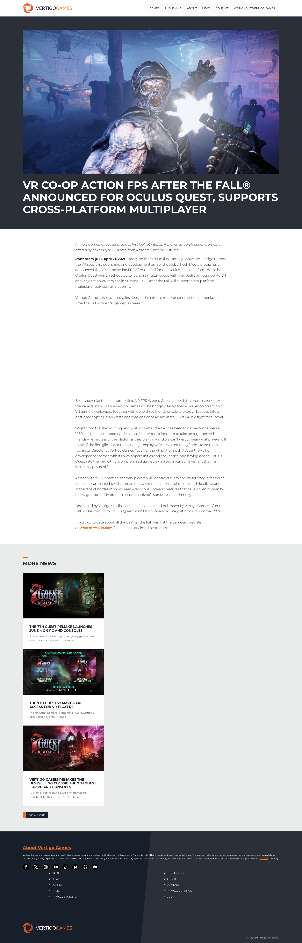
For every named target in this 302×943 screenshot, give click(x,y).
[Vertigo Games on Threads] (85, 867)
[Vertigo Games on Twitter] (36, 867)
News (206, 8)
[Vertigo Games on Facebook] (26, 867)
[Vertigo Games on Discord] (95, 867)
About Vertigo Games (47, 847)
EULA (169, 896)
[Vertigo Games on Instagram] (46, 867)
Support (57, 884)
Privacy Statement (64, 896)
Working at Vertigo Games (254, 8)
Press (54, 890)
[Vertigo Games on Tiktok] (65, 867)
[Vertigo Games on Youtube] (55, 867)
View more (37, 815)
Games (154, 8)
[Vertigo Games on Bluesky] (75, 867)
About (192, 8)
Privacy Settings (178, 890)
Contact (222, 8)
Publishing (173, 8)
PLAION (264, 858)
